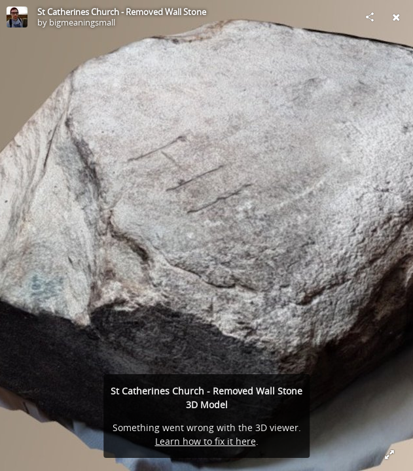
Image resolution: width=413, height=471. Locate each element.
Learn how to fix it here (205, 441)
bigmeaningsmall (82, 22)
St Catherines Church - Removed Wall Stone (121, 12)
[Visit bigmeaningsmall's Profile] (17, 17)
